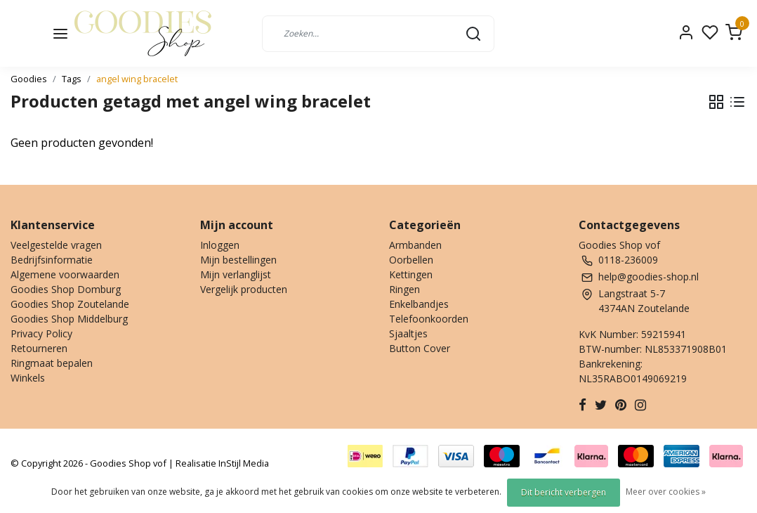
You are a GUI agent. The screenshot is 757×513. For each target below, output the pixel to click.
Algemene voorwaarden (65, 274)
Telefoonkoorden (428, 318)
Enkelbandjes (419, 304)
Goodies (29, 78)
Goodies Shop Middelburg (69, 318)
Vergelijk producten (243, 289)
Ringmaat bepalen (52, 363)
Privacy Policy (41, 333)
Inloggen (219, 245)
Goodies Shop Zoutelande (70, 304)
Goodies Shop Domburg (66, 289)
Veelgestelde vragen (56, 245)
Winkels (28, 377)
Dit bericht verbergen (563, 492)
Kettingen (411, 274)
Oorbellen (411, 259)
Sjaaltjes (408, 333)
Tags (71, 78)
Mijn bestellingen (238, 259)
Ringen (404, 289)
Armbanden (415, 245)
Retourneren (39, 348)
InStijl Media (242, 463)
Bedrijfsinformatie (52, 259)
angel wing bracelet (137, 78)
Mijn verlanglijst (235, 274)
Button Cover (419, 348)
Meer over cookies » (666, 492)
